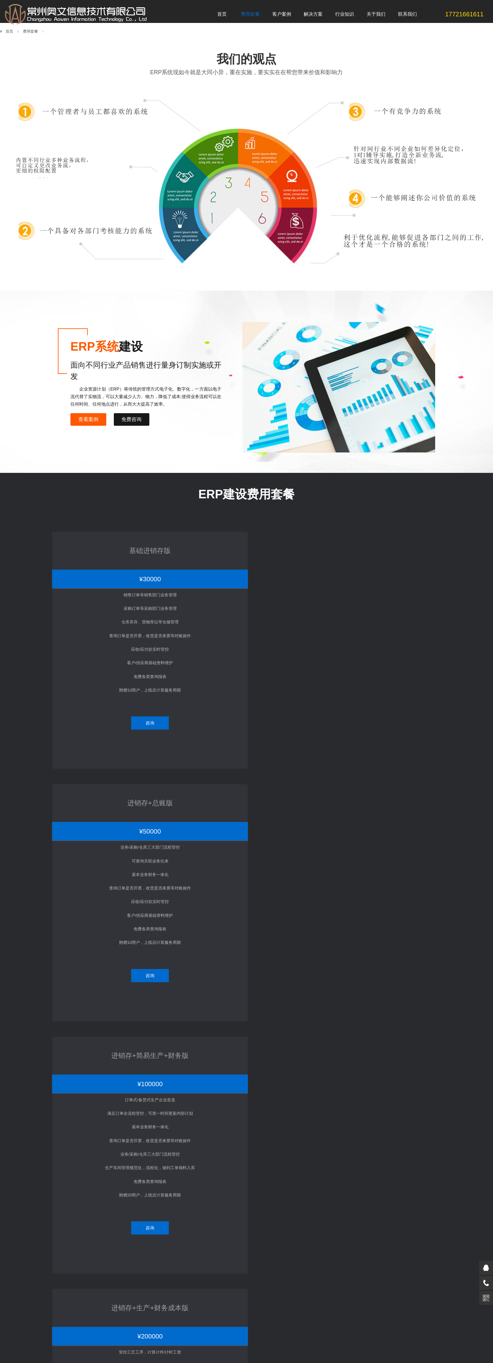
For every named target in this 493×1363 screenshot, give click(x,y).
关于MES (265, 1205)
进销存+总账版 (196, 543)
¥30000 (94, 562)
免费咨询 (135, 419)
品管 (195, 1232)
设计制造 (199, 1276)
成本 (195, 1267)
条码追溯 (199, 1293)
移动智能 (199, 1302)
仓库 (195, 1214)
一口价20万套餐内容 (76, 1223)
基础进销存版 (94, 543)
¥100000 (297, 562)
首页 (9, 31)
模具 (195, 1249)
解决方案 (202, 1188)
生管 (195, 1241)
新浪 (122, 1321)
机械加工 (132, 1205)
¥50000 (196, 562)
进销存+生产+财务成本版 (398, 543)
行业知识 (268, 1188)
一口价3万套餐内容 (75, 1197)
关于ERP (265, 1197)
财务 (195, 1258)
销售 (195, 1205)
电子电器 (132, 1223)
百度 (89, 1321)
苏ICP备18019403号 (162, 1340)
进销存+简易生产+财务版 (297, 543)
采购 (195, 1197)
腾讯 (106, 1321)
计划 (195, 1223)
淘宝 (138, 1321)
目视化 (197, 1285)
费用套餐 (30, 31)
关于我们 (334, 1188)
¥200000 (399, 562)
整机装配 (132, 1214)
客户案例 (135, 1188)
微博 (153, 1321)
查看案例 (89, 419)
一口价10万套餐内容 (76, 1214)
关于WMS (266, 1214)
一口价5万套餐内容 (75, 1205)
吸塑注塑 (132, 1197)
